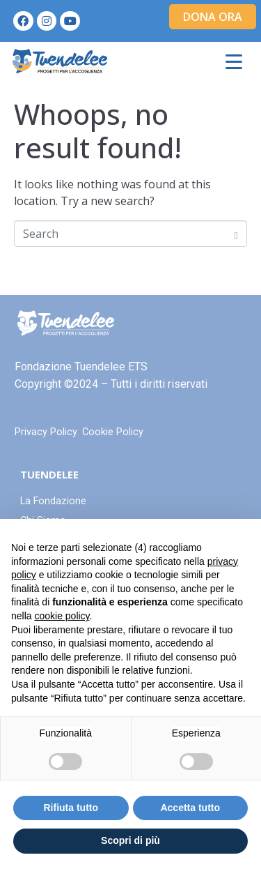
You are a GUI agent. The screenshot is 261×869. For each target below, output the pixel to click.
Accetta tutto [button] (190, 807)
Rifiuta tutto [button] (70, 807)
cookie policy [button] (61, 615)
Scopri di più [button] (130, 840)
